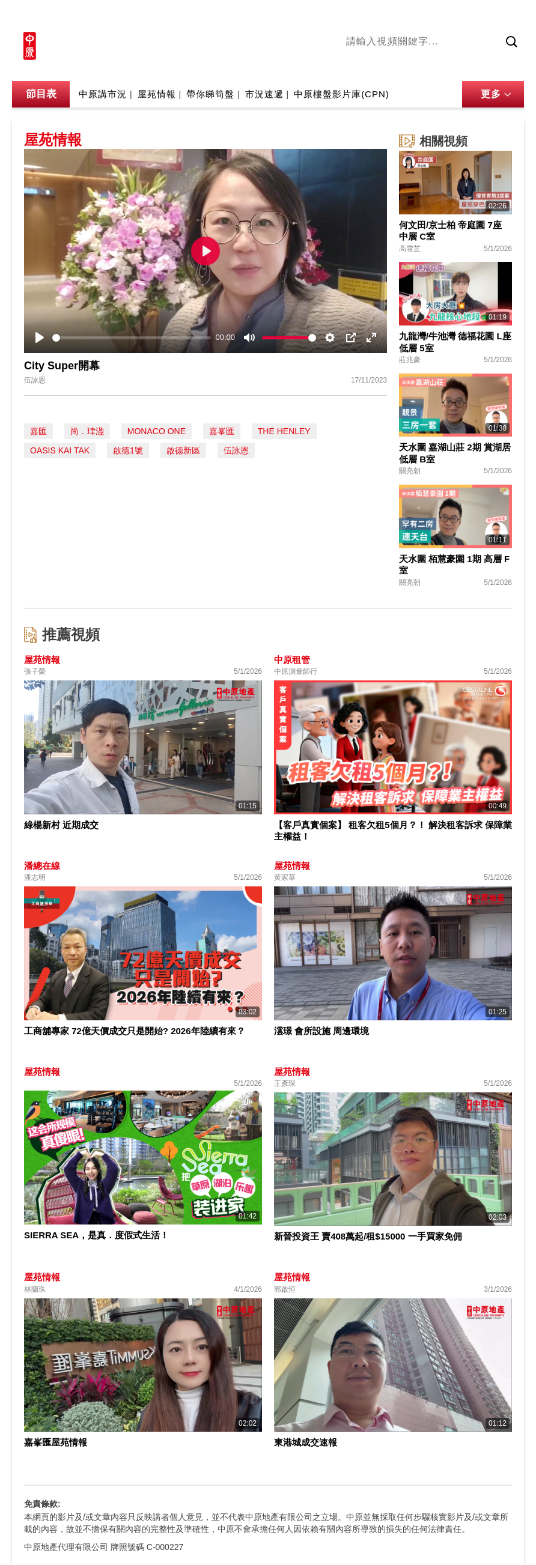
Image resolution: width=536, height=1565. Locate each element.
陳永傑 (394, 65)
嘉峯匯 (221, 431)
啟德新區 (183, 450)
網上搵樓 (459, 16)
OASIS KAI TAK (60, 450)
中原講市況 (475, 65)
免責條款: (42, 1504)
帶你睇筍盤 (210, 94)
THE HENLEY (284, 431)
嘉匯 (38, 431)
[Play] (39, 337)
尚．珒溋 (87, 431)
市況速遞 (264, 94)
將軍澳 (430, 65)
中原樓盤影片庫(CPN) (341, 94)
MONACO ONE (156, 431)
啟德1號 (128, 450)
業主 (515, 65)
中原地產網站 (403, 16)
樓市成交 (507, 16)
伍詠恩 (236, 450)
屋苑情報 (157, 94)
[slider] (131, 338)
